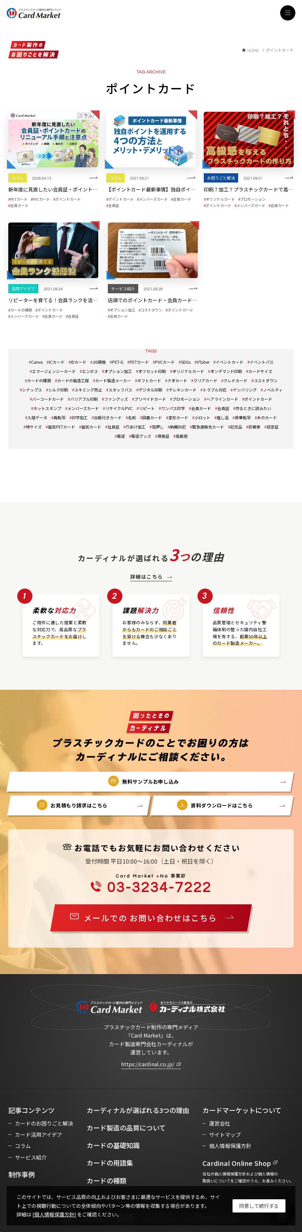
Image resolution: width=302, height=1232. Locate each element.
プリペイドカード (150, 399)
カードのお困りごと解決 (44, 1123)
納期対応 (178, 427)
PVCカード (165, 362)
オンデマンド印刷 (226, 371)
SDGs (186, 362)
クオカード (177, 380)
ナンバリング (245, 389)
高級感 (182, 436)
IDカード (78, 362)
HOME (253, 51)
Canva (37, 362)
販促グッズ (141, 436)
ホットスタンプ (47, 408)
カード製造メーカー (113, 380)
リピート (147, 408)
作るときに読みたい (253, 408)
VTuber (203, 362)
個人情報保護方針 (230, 1145)
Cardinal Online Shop (236, 1163)
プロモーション (186, 399)
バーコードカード (48, 399)
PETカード (139, 362)
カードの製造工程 (73, 380)
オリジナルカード (188, 371)
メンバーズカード (83, 408)
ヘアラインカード (222, 399)
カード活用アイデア (38, 1134)
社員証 (113, 427)
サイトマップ (225, 1134)
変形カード (178, 417)
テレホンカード (182, 389)
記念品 (236, 427)
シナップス (32, 389)
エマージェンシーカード (54, 371)
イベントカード (229, 362)
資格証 (163, 436)
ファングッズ (116, 399)
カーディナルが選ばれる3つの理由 (138, 1110)
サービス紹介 (31, 1157)
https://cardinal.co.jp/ (147, 1064)
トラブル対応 (215, 389)
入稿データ (37, 417)
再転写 (59, 417)
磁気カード (91, 427)
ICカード (57, 362)
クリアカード (205, 380)
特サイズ (34, 427)
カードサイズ (260, 371)
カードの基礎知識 (113, 1145)
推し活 (223, 417)
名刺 (132, 417)
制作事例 (21, 1174)
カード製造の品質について (126, 1127)
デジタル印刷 (150, 389)
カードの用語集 (110, 1163)
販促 (121, 436)
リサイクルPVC (119, 408)
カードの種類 (39, 380)
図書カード (152, 417)
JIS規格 (99, 362)
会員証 (223, 408)
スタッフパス (120, 389)
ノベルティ (272, 389)
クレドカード (235, 380)
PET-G (117, 362)
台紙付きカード (108, 417)
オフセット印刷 (152, 371)
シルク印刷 (58, 389)
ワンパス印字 (173, 408)
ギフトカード (149, 380)
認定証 (273, 427)
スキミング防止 (88, 389)
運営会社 (219, 1123)
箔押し (158, 427)
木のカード (267, 417)
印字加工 (80, 417)
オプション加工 (118, 371)
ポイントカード (258, 399)
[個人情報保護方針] (54, 1214)
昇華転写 (243, 417)
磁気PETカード (61, 427)
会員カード (201, 408)
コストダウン (266, 380)
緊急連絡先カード (208, 427)
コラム (23, 1145)
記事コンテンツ (31, 1110)
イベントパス (262, 362)
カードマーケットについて (241, 1110)
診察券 (254, 427)
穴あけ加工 (136, 427)
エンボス (90, 371)
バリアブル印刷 (84, 399)
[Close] (259, 1205)
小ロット (202, 417)
